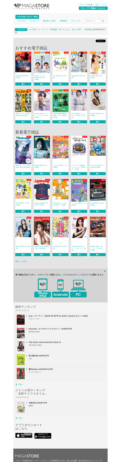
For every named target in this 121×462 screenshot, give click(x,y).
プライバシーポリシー (42, 461)
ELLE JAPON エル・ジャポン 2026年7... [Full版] (78, 115)
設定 (96, 5)
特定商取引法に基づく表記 (60, 461)
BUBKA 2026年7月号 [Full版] (41, 166)
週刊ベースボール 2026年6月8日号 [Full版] (23, 114)
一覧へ (19, 384)
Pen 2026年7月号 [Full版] (59, 76)
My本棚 (89, 5)
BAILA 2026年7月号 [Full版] (23, 247)
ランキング (34, 21)
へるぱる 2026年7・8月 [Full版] (60, 166)
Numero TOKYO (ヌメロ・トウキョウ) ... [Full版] (79, 248)
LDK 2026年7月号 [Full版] (60, 247)
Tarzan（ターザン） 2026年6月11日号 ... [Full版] (40, 77)
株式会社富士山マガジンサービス (90, 461)
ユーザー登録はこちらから (93, 8)
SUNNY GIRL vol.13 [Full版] (96, 76)
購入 (23, 84)
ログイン (83, 5)
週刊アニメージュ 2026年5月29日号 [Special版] (23, 166)
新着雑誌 (63, 21)
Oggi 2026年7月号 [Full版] (78, 76)
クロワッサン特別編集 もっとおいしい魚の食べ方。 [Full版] (79, 167)
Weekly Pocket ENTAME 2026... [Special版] (42, 247)
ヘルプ (104, 5)
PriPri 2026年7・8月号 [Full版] (22, 204)
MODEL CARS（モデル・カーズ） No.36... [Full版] (96, 248)
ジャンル (21, 21)
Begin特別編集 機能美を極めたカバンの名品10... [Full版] (60, 115)
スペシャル (75, 21)
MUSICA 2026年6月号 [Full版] (22, 76)
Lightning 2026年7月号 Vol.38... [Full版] (41, 204)
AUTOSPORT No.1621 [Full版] (97, 204)
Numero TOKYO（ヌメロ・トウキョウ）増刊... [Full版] (42, 115)
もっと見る (21, 261)
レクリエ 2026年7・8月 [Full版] (79, 204)
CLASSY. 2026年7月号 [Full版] (97, 114)
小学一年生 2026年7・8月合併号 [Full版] (97, 166)
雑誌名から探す (49, 21)
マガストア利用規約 (22, 461)
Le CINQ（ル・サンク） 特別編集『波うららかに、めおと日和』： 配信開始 (60, 29)
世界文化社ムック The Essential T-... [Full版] (59, 204)
